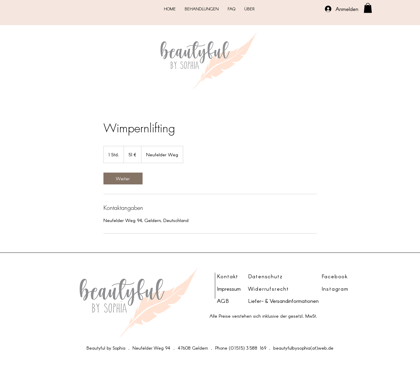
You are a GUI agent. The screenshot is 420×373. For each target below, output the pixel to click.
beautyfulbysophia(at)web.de (303, 348)
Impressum (229, 288)
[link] (123, 178)
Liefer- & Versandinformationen (283, 301)
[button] (368, 8)
